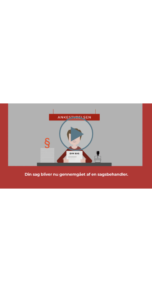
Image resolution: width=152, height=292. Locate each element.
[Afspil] (76, 149)
